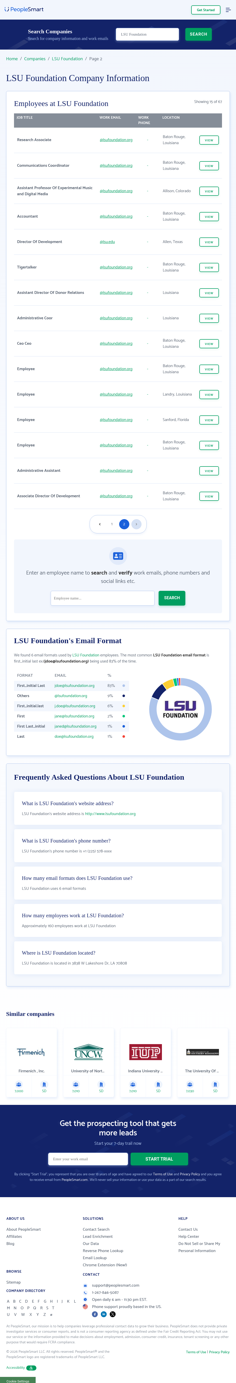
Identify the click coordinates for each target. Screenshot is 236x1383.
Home (12, 59)
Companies (35, 59)
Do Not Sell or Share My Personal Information (199, 1247)
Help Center (188, 1236)
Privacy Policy (190, 1174)
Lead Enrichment (98, 1236)
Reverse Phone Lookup (103, 1250)
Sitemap (13, 1282)
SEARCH (198, 34)
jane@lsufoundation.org (74, 716)
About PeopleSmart (23, 1229)
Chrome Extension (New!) (105, 1265)
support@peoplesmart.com (111, 1285)
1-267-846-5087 (101, 1292)
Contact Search (96, 1229)
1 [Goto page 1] (112, 524)
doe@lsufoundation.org (74, 736)
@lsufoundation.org (116, 140)
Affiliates (14, 1236)
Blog (10, 1243)
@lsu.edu (107, 241)
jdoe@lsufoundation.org (75, 685)
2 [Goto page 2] (124, 524)
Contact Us (188, 1229)
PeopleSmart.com (75, 1180)
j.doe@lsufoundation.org (75, 706)
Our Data (91, 1243)
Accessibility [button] (21, 1368)
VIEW (209, 140)
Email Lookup (95, 1258)
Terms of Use (163, 1174)
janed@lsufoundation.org (75, 726)
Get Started (206, 10)
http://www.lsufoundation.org (110, 813)
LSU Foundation (67, 59)
